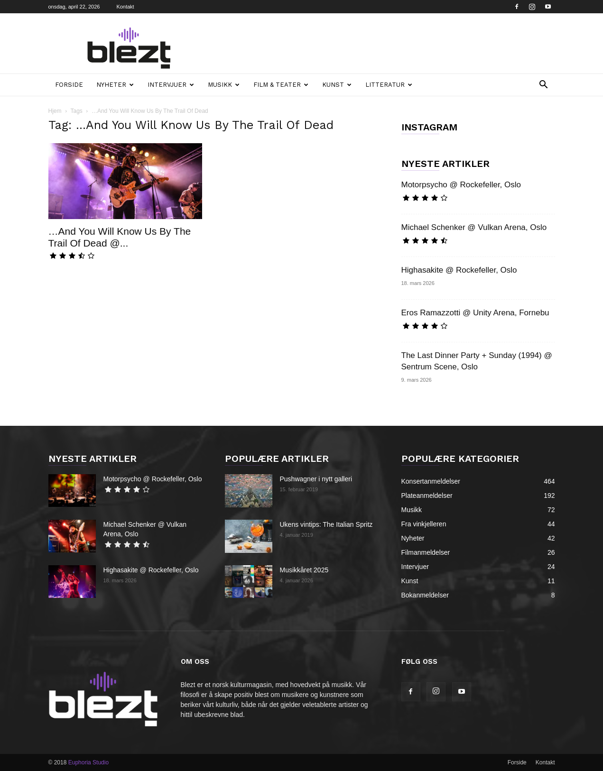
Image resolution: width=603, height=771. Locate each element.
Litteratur (388, 84)
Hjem (55, 111)
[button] (543, 85)
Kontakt (125, 6)
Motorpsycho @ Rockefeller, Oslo (461, 184)
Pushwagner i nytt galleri (316, 479)
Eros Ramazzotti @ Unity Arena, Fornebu (475, 312)
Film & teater (280, 84)
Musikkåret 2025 (304, 570)
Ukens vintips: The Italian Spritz (326, 524)
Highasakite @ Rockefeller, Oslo (459, 270)
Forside (69, 84)
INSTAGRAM (429, 127)
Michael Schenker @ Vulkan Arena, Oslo (474, 227)
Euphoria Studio (88, 762)
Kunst (337, 84)
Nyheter (115, 84)
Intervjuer (171, 84)
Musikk (224, 84)
